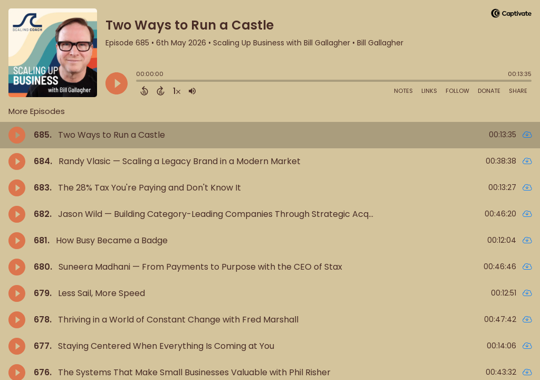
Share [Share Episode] (518, 91)
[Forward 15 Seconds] (160, 90)
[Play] (116, 83)
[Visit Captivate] (511, 15)
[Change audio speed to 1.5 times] (177, 90)
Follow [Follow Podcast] (457, 91)
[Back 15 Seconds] (144, 90)
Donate (489, 91)
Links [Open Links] (429, 91)
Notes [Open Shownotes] (403, 91)
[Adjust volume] (192, 90)
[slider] (138, 82)
